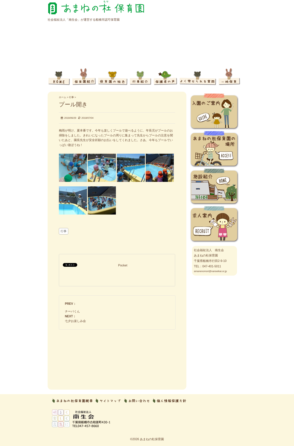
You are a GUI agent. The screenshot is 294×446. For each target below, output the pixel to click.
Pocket (122, 265)
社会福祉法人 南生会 (209, 250)
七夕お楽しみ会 (75, 321)
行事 (64, 231)
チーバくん (72, 311)
